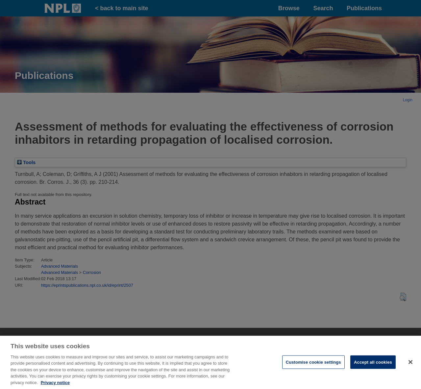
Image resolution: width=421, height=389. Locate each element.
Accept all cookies (373, 365)
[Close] (410, 365)
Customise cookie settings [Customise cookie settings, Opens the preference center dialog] (313, 365)
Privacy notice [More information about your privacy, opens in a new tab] (55, 385)
